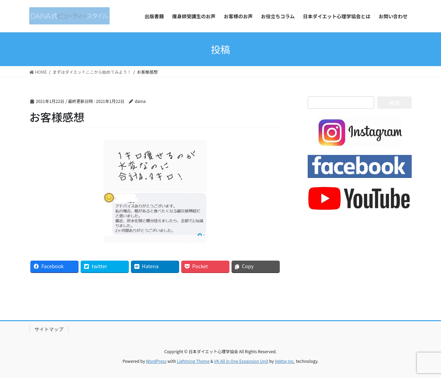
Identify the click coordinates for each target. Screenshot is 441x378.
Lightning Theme (193, 361)
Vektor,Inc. (285, 361)
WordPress (156, 361)
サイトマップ (48, 329)
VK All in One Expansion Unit (241, 361)
